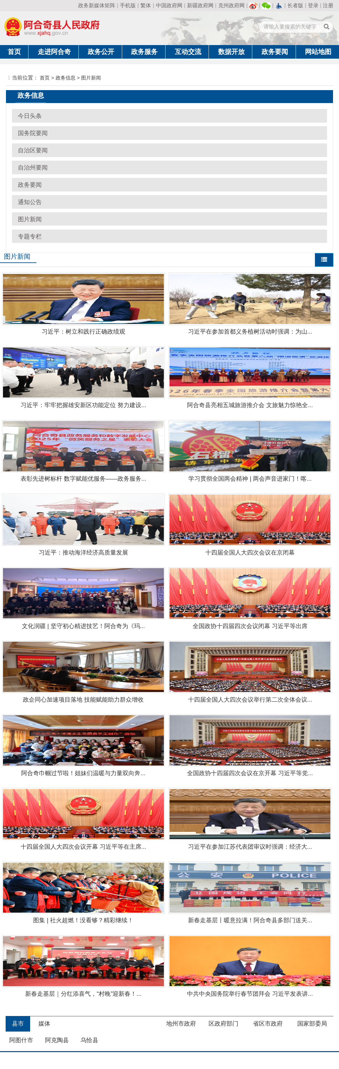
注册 (328, 5)
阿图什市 (21, 1040)
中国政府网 (169, 5)
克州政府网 (231, 5)
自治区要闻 (33, 150)
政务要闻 (275, 51)
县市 (18, 1023)
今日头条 (30, 116)
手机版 (128, 5)
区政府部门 (223, 1023)
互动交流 (188, 51)
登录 (313, 5)
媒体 (44, 1023)
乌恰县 (89, 1040)
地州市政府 (181, 1023)
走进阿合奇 (54, 51)
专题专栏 (30, 236)
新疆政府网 (200, 5)
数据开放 (231, 51)
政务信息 (65, 77)
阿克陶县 (57, 1040)
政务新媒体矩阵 (96, 5)
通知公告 (30, 202)
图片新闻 (30, 219)
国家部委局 (312, 1023)
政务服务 (144, 51)
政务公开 (101, 51)
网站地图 (318, 51)
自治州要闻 (33, 167)
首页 (14, 51)
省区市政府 (268, 1023)
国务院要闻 (33, 133)
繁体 (145, 5)
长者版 (295, 5)
